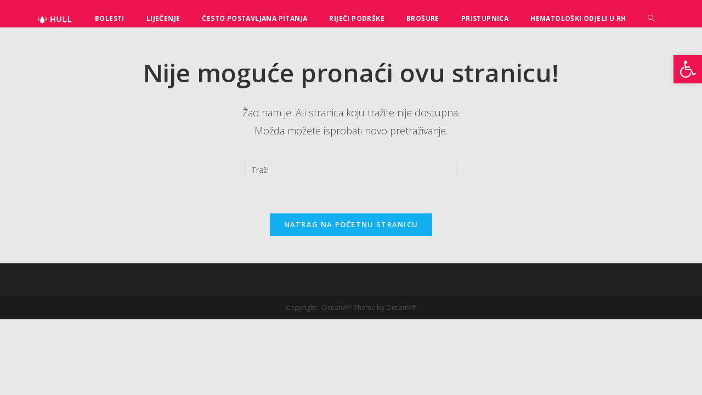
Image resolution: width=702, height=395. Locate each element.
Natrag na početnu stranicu (351, 224)
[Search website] (651, 18)
